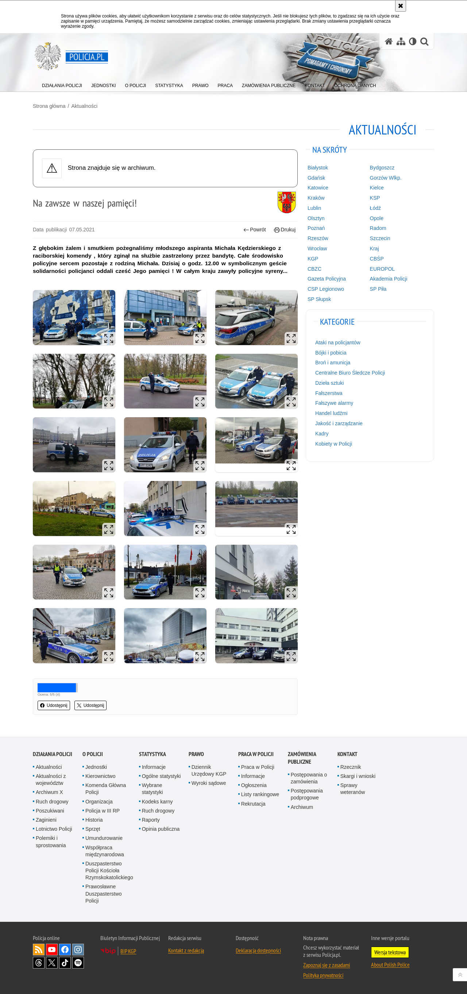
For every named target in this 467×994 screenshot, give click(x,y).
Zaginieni (46, 820)
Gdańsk (316, 178)
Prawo (196, 754)
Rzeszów (318, 238)
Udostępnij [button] (53, 705)
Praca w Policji (256, 754)
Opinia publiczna (161, 829)
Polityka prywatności (323, 975)
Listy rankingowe (260, 794)
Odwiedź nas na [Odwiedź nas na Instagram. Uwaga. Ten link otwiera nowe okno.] (78, 949)
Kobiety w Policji (333, 444)
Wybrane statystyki (152, 788)
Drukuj (285, 230)
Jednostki (96, 767)
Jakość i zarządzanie (339, 423)
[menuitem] (62, 84)
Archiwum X (49, 792)
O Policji (92, 754)
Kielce (377, 188)
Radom (378, 228)
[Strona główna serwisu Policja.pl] (389, 41)
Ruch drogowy (52, 802)
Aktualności (84, 106)
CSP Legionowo (326, 289)
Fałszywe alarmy (334, 403)
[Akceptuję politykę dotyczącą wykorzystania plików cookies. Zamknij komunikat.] (400, 6)
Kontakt (347, 754)
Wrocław (317, 248)
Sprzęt (92, 829)
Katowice (318, 188)
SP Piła (378, 289)
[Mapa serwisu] (401, 41)
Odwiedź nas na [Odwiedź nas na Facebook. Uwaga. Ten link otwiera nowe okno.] (65, 949)
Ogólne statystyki (161, 776)
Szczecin (380, 238)
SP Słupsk (319, 299)
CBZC (314, 269)
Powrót (254, 230)
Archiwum (302, 807)
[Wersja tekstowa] (413, 41)
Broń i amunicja (333, 362)
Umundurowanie (104, 838)
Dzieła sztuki (329, 383)
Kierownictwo (100, 776)
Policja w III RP (102, 811)
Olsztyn (316, 218)
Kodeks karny (157, 802)
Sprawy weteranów (352, 788)
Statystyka (152, 754)
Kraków (316, 198)
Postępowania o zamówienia (309, 778)
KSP (375, 198)
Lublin (314, 208)
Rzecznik (350, 767)
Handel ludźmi (331, 413)
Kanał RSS (39, 949)
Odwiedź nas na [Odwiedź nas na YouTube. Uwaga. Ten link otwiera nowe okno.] (52, 949)
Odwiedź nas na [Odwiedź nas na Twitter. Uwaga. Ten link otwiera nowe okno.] (52, 962)
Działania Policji (52, 754)
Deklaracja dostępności (258, 950)
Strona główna (49, 106)
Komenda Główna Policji (105, 788)
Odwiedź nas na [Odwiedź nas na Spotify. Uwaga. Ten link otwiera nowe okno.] (78, 962)
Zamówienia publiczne (302, 758)
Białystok (318, 168)
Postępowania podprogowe (307, 794)
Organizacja (99, 802)
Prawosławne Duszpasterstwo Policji (103, 893)
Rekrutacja (253, 804)
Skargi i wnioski (357, 776)
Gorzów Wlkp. (386, 178)
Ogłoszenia (254, 785)
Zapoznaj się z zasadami (326, 964)
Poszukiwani (50, 811)
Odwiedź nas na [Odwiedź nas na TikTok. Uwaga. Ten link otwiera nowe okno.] (65, 962)
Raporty (151, 820)
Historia (94, 820)
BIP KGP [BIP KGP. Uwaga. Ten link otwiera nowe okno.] (128, 951)
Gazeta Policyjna (327, 279)
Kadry (322, 434)
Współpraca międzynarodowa (104, 851)
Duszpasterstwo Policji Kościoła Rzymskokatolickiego (109, 870)
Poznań (316, 228)
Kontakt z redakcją (186, 950)
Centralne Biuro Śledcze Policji (350, 373)
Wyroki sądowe (209, 783)
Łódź (375, 208)
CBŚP (377, 259)
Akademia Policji (389, 279)
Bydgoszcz (382, 168)
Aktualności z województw (51, 779)
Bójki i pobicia (331, 353)
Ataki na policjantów (337, 342)
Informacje (154, 767)
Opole (376, 218)
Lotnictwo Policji (54, 829)
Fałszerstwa (329, 393)
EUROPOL (382, 269)
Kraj (374, 248)
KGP (313, 259)
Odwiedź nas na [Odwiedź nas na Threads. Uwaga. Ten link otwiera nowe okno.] (39, 962)
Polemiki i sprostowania (51, 841)
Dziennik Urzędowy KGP (209, 770)
